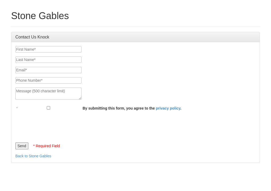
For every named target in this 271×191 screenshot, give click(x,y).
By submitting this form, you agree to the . (132, 108)
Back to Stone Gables (33, 156)
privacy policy (168, 108)
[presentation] (55, 125)
